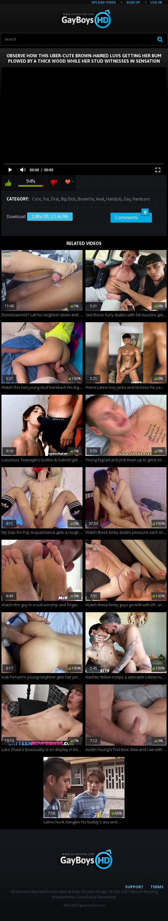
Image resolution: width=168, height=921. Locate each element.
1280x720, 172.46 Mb (50, 216)
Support (134, 886)
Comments (132, 216)
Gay (127, 199)
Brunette (85, 199)
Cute (36, 199)
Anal (100, 199)
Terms (157, 886)
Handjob (114, 199)
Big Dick (68, 199)
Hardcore (141, 199)
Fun (46, 199)
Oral (55, 199)
